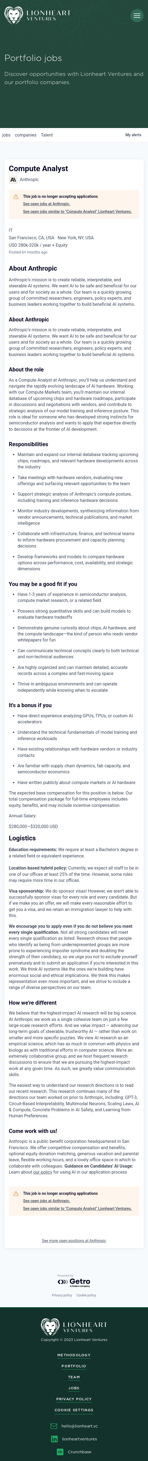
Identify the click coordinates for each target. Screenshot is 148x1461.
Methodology (74, 1355)
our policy (42, 1172)
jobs (6, 135)
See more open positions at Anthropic (74, 1240)
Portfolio (74, 1366)
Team (74, 1377)
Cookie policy (86, 1295)
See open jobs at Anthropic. (46, 204)
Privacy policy (62, 1295)
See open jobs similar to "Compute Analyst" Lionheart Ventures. (77, 211)
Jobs (73, 1388)
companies (26, 135)
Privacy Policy (74, 1399)
